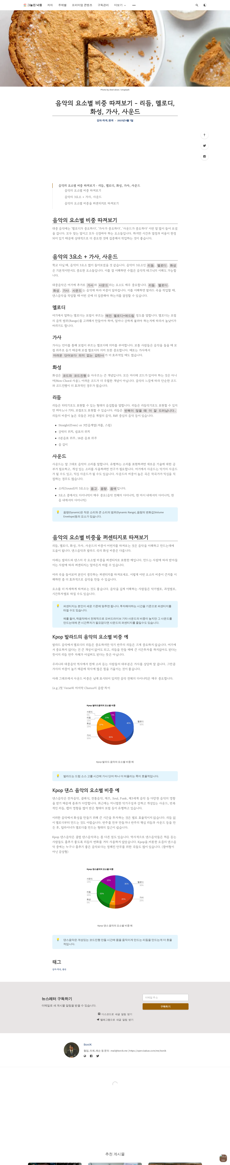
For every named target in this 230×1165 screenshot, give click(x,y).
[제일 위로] (204, 135)
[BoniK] (71, 1047)
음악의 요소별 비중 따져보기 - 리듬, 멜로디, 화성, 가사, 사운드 (99, 185)
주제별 (62, 5)
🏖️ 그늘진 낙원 (32, 5)
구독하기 (165, 1004)
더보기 (120, 5)
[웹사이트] (85, 1053)
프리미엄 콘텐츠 (82, 5)
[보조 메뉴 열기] (134, 5)
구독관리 (103, 5)
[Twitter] (204, 145)
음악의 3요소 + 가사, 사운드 (83, 197)
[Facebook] (204, 156)
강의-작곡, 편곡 (105, 120)
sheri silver (114, 89)
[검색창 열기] (197, 5)
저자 (50, 5)
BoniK (88, 1042)
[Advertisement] (115, 152)
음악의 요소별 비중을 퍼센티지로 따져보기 (92, 203)
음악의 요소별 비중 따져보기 (83, 190)
